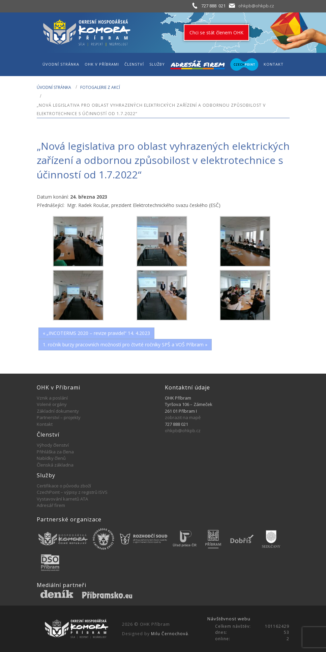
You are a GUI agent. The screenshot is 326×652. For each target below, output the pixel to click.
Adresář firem (51, 505)
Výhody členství (53, 445)
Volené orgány (52, 404)
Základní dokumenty (58, 411)
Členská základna (55, 465)
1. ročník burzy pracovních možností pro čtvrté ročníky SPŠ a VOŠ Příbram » (125, 344)
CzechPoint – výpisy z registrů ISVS (72, 492)
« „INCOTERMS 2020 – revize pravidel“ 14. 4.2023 (96, 333)
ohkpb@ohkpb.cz (256, 6)
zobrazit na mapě (183, 417)
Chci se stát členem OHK (216, 32)
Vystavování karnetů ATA (62, 499)
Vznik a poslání (52, 398)
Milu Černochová (169, 634)
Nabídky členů (51, 458)
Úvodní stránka (54, 87)
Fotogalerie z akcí (100, 87)
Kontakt (45, 424)
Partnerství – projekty (59, 417)
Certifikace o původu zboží (64, 486)
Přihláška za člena (55, 452)
